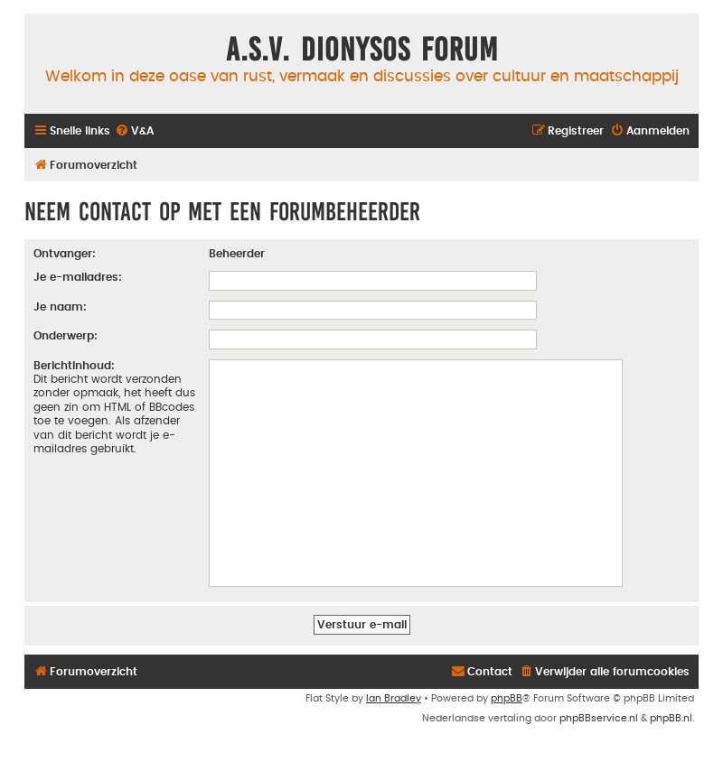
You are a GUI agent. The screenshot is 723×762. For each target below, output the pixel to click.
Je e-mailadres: (77, 277)
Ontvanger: (64, 253)
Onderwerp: (65, 335)
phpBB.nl (671, 718)
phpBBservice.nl (598, 718)
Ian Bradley (393, 698)
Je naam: (60, 307)
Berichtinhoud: (74, 365)
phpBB (506, 698)
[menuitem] (134, 131)
